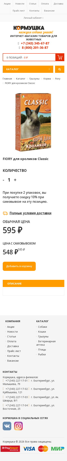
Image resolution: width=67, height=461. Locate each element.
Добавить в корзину (19, 266)
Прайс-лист (19, 10)
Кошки (42, 331)
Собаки (42, 326)
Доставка (58, 3)
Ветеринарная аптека (46, 343)
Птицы (42, 349)
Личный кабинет (33, 17)
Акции (7, 3)
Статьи (32, 3)
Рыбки (42, 354)
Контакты (34, 10)
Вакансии (49, 10)
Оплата (45, 3)
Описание (14, 283)
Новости (19, 3)
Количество (14, 170)
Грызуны (43, 336)
